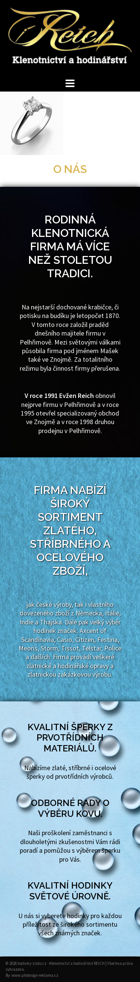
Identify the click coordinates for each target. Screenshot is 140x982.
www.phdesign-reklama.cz (35, 975)
